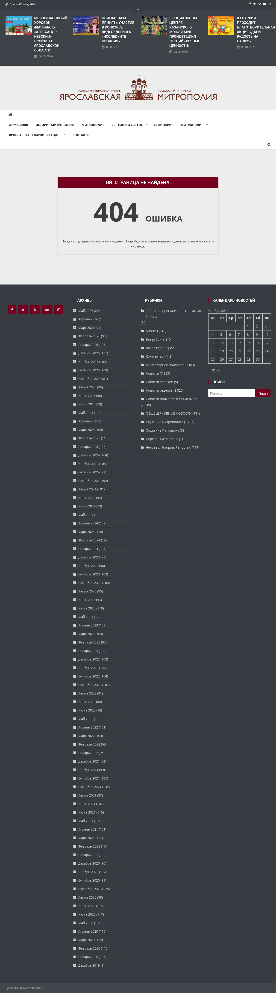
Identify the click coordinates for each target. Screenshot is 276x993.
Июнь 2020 (87, 914)
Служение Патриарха (162, 430)
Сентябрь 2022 (90, 685)
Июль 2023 (86, 600)
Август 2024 (87, 489)
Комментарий (157, 356)
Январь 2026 (88, 344)
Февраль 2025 (89, 438)
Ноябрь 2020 (88, 872)
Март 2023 (86, 634)
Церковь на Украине (162, 439)
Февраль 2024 (89, 540)
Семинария (163, 125)
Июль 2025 (86, 395)
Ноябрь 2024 (88, 463)
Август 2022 (87, 693)
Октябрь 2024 (89, 472)
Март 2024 (86, 531)
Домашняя (18, 125)
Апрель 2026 (88, 319)
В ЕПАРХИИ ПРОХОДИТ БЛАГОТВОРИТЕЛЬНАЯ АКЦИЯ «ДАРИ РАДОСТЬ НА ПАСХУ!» (253, 29)
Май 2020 (85, 923)
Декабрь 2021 (89, 761)
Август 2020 (87, 897)
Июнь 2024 (87, 506)
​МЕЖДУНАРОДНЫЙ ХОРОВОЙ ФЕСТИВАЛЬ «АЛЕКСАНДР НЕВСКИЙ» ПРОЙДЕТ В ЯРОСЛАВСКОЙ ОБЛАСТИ (50, 34)
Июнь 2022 (87, 710)
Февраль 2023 (89, 642)
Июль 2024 (86, 497)
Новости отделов (159, 390)
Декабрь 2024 (89, 455)
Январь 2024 (88, 548)
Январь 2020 (88, 957)
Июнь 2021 (87, 812)
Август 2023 (87, 591)
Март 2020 (86, 940)
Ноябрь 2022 (88, 668)
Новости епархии (159, 382)
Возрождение (156, 348)
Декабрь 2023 (89, 557)
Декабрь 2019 (89, 965)
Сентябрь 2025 (90, 378)
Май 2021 (85, 821)
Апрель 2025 (88, 421)
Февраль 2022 (89, 744)
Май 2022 (85, 719)
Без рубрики (155, 339)
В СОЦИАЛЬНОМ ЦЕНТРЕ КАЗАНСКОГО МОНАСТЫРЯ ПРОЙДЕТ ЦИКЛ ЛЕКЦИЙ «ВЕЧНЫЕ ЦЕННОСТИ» (184, 32)
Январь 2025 (88, 446)
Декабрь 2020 (89, 863)
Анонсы (152, 331)
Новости (152, 373)
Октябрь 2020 (89, 880)
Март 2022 (86, 736)
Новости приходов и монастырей (172, 399)
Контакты (81, 135)
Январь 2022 (88, 753)
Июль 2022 (86, 702)
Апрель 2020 (88, 931)
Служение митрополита (164, 422)
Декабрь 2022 (89, 659)
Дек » (216, 370)
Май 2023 (85, 617)
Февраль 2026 (89, 336)
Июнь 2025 (87, 404)
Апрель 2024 (88, 523)
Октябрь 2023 (89, 574)
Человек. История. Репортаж (168, 447)
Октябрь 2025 (89, 370)
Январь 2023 (88, 651)
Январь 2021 (88, 855)
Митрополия (192, 125)
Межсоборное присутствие (167, 365)
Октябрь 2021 (89, 778)
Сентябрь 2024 (90, 480)
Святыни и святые (127, 125)
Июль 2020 (86, 906)
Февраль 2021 (89, 846)
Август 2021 (87, 795)
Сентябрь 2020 (90, 889)
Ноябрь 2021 (88, 770)
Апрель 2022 (88, 727)
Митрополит (93, 125)
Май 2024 (85, 514)
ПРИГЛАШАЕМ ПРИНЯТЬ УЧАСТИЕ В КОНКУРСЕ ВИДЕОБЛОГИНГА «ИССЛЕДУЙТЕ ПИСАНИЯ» (118, 29)
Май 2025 (85, 412)
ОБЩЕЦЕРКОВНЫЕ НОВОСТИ (169, 413)
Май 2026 (85, 310)
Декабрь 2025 (89, 353)
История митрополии (54, 125)
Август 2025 (87, 387)
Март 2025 (86, 429)
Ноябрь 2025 (88, 361)
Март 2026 (86, 327)
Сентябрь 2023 (90, 582)
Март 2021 (86, 838)
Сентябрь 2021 (90, 787)
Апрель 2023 (88, 625)
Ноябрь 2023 (88, 565)
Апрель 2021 (88, 829)
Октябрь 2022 (89, 676)
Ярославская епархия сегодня (35, 135)
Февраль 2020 (89, 948)
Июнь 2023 (87, 608)
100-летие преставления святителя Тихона (173, 313)
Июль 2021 (86, 804)
